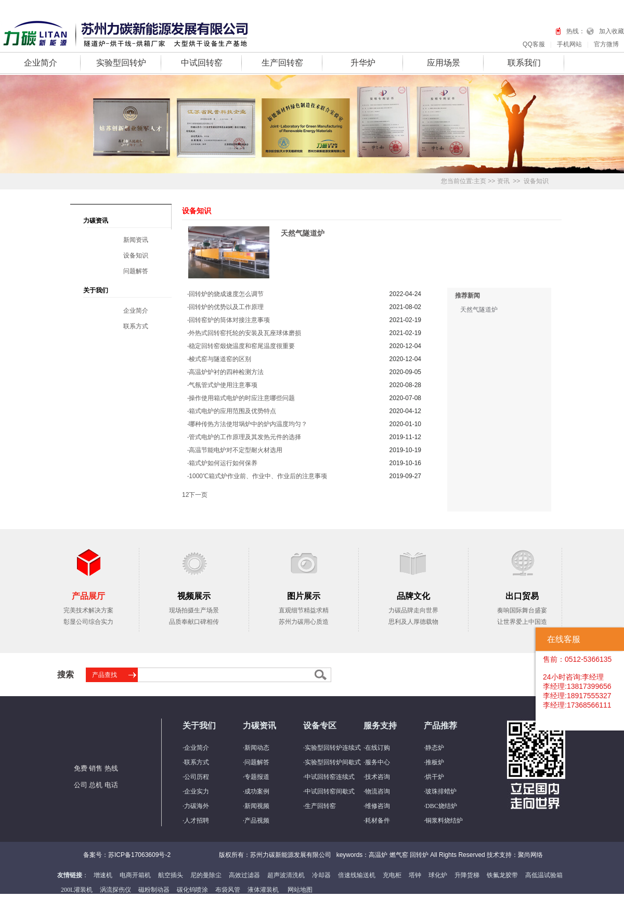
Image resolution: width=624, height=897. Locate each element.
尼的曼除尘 (206, 875)
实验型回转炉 (121, 62)
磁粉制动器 (154, 889)
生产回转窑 (282, 62)
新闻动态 (256, 747)
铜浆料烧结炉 (444, 820)
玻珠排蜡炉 (441, 791)
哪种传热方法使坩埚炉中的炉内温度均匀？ (248, 424)
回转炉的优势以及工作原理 (226, 307)
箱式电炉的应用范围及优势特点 (232, 411)
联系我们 (524, 62)
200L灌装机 (77, 889)
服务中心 (377, 762)
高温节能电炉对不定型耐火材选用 (235, 450)
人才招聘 (196, 820)
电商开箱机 (135, 875)
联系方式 (135, 326)
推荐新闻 (467, 295)
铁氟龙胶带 (502, 875)
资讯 (503, 181)
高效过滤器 (244, 875)
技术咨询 (377, 776)
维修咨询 (377, 806)
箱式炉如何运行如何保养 (223, 463)
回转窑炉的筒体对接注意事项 (229, 320)
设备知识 (536, 181)
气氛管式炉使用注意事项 (223, 385)
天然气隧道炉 (302, 233)
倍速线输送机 (356, 875)
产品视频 (256, 820)
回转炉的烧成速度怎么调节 (226, 294)
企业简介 (40, 62)
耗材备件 (377, 820)
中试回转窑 (202, 62)
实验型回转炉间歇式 (333, 762)
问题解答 (135, 271)
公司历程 (196, 776)
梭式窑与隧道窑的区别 (220, 359)
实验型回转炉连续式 (333, 747)
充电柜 (392, 875)
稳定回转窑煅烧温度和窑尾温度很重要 (242, 346)
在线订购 (377, 747)
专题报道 (256, 776)
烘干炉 (434, 776)
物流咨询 (377, 791)
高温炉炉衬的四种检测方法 (226, 372)
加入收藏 (611, 31)
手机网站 (569, 44)
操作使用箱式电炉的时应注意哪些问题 (242, 398)
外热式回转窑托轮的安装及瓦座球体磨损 (245, 333)
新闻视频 (256, 806)
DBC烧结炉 (441, 806)
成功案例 (256, 791)
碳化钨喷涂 (192, 889)
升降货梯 (466, 875)
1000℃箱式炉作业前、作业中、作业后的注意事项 (258, 476)
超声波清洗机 (286, 875)
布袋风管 (227, 889)
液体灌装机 (263, 889)
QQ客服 (534, 44)
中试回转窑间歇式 (330, 791)
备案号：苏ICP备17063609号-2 (127, 854)
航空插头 (170, 875)
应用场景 (443, 62)
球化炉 (437, 875)
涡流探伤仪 (115, 889)
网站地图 (300, 889)
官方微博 (606, 44)
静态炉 (434, 747)
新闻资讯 (135, 240)
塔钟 (415, 875)
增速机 (103, 875)
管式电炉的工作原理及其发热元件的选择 (245, 437)
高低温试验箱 (544, 875)
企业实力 (196, 791)
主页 (480, 181)
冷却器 (321, 875)
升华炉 (362, 62)
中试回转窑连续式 (330, 776)
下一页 (198, 494)
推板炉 (434, 762)
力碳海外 (196, 806)
